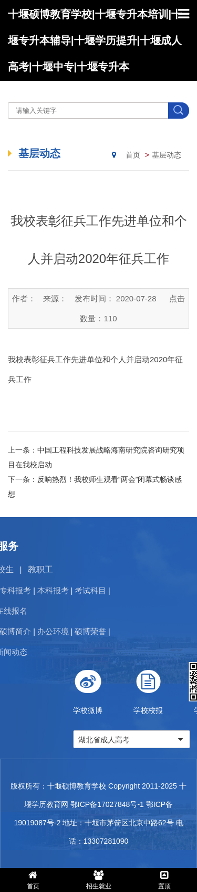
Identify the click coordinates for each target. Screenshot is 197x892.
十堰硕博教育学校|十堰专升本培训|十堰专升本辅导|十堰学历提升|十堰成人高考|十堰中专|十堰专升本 (95, 40)
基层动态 (166, 155)
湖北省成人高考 (143, 740)
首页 (133, 155)
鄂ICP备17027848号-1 (107, 804)
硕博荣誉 (50, 631)
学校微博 (127, 688)
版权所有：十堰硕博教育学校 (58, 786)
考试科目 (50, 590)
